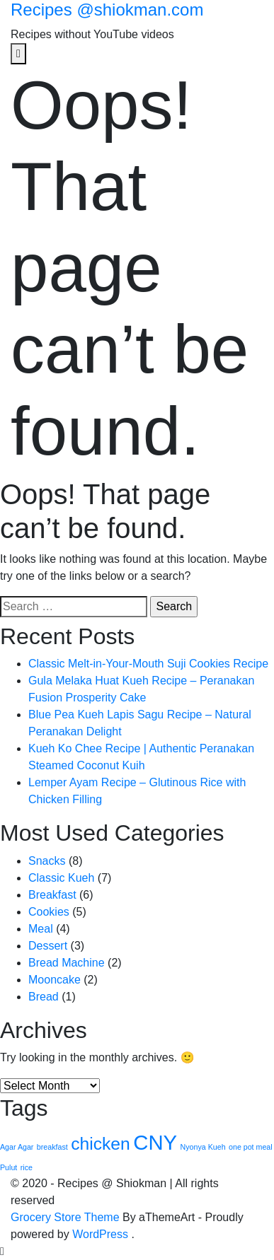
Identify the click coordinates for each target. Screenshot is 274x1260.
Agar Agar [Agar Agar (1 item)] (16, 1147)
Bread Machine (66, 963)
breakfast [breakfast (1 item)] (52, 1147)
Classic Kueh (61, 878)
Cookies (48, 912)
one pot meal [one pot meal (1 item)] (251, 1147)
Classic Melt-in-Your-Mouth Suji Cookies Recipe (148, 664)
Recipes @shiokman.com (107, 9)
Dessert (47, 946)
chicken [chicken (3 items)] (100, 1143)
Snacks (46, 861)
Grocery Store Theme (65, 1217)
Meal (40, 929)
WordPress (100, 1234)
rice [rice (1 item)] (27, 1167)
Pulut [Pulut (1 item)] (8, 1167)
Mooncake (54, 980)
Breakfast (52, 895)
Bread (43, 997)
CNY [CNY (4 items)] (155, 1142)
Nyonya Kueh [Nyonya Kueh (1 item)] (203, 1147)
